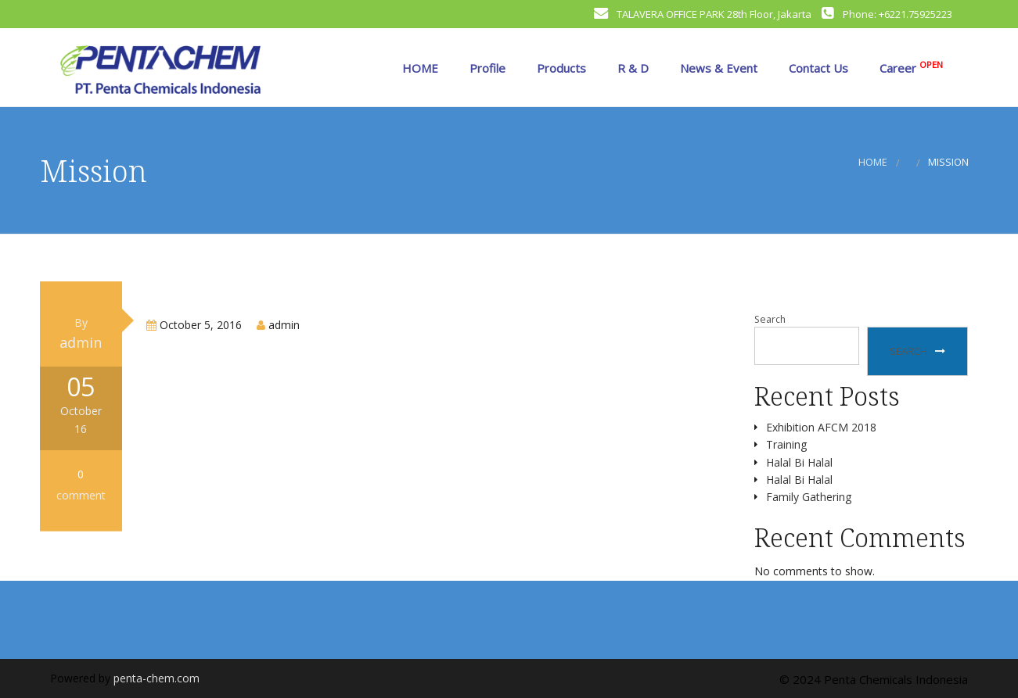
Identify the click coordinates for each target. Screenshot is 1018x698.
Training (786, 444)
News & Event (717, 68)
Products (560, 68)
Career (909, 67)
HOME (418, 68)
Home (872, 162)
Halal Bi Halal (799, 462)
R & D (631, 68)
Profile (485, 68)
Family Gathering (808, 496)
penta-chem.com (156, 678)
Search (770, 319)
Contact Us (817, 68)
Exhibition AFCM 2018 (821, 427)
